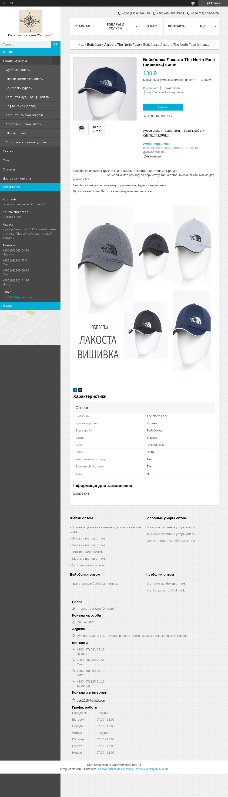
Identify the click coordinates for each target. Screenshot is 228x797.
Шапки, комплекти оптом (25, 79)
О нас (7, 160)
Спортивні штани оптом (24, 124)
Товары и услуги (15, 61)
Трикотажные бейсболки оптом (94, 583)
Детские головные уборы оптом (171, 541)
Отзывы (9, 169)
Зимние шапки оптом (87, 552)
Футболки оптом (18, 70)
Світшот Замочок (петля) (24, 115)
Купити (163, 107)
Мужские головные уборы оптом (171, 534)
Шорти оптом (16, 133)
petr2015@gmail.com (17, 297)
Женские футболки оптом (166, 583)
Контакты (177, 26)
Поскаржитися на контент (114, 769)
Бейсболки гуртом (19, 88)
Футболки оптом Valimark (166, 590)
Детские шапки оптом (87, 565)
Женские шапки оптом (88, 545)
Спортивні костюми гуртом (26, 142)
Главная (82, 26)
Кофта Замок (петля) (21, 106)
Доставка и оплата (17, 178)
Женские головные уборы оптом (171, 527)
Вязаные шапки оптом (88, 558)
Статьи (8, 151)
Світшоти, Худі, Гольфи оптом (27, 97)
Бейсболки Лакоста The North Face (113, 44)
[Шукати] (55, 44)
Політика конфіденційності (151, 769)
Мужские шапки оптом (88, 538)
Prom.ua (136, 765)
